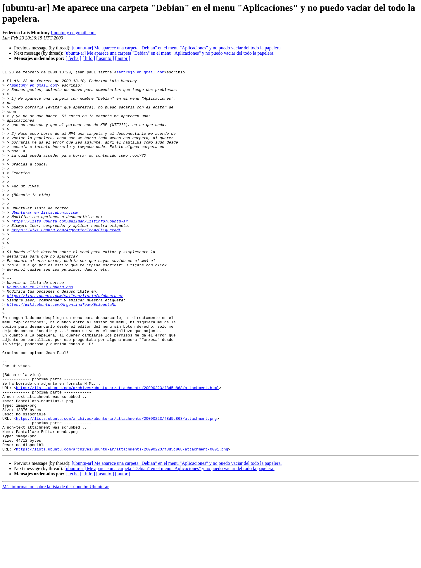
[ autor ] (122, 58)
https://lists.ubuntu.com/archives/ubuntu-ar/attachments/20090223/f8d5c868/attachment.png (116, 488)
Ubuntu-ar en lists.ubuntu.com (44, 241)
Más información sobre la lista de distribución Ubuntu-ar (55, 562)
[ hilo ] (88, 58)
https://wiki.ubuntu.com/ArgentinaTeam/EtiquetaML (66, 262)
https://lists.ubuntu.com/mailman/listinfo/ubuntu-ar (69, 251)
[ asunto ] (105, 58)
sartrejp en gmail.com (140, 72)
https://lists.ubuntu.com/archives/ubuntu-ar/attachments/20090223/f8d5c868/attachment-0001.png (122, 525)
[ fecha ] (73, 58)
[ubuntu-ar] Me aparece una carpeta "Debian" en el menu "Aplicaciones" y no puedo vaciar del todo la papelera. (177, 47)
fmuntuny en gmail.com (73, 32)
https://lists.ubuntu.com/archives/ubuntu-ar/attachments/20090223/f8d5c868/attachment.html (117, 451)
